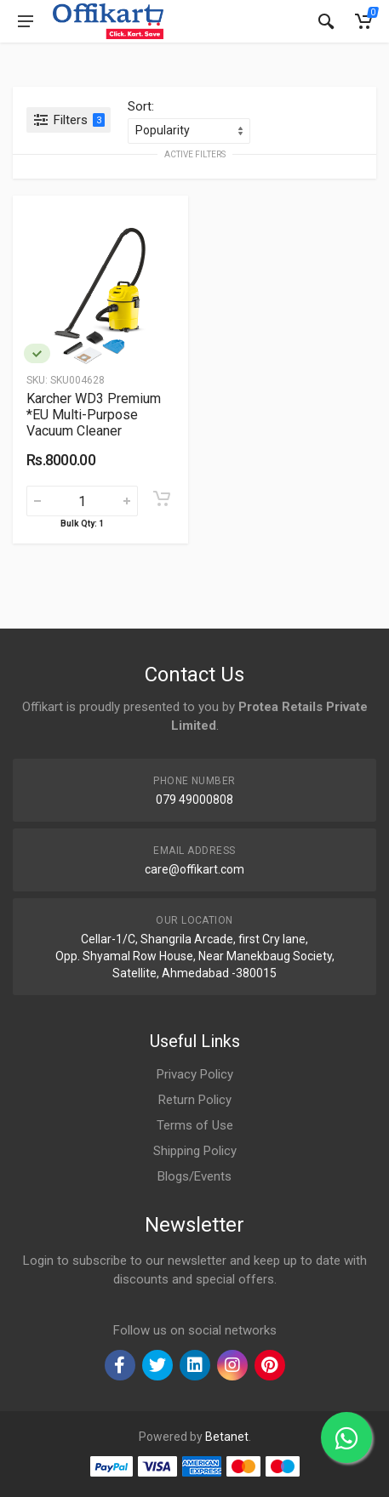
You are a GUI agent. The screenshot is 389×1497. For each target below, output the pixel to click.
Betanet (227, 1436)
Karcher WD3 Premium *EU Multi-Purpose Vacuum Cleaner (93, 414)
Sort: (141, 106)
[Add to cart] (161, 498)
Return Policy (195, 1099)
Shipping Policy (195, 1150)
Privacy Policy (195, 1074)
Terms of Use (195, 1125)
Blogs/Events (194, 1176)
